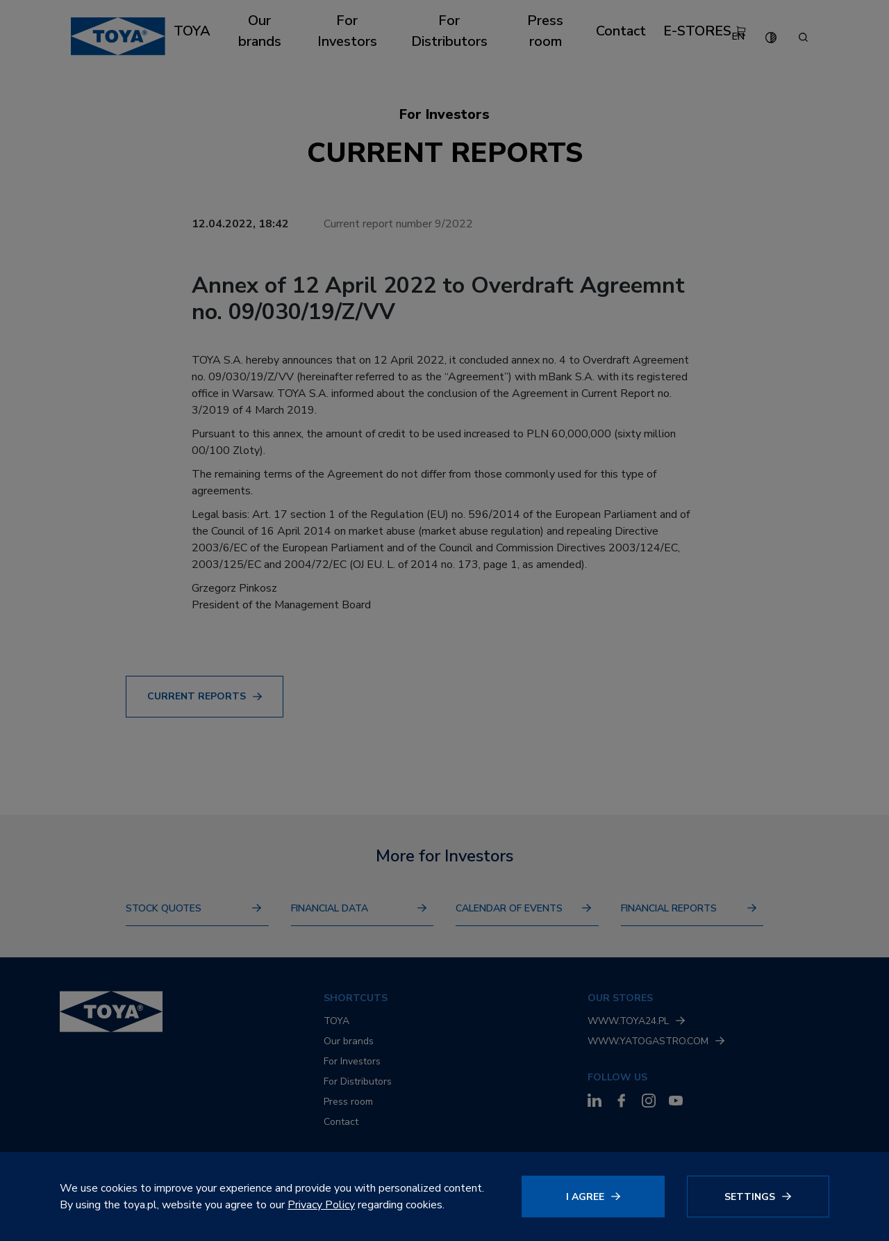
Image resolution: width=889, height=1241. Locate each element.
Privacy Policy (321, 1204)
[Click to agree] (593, 1196)
